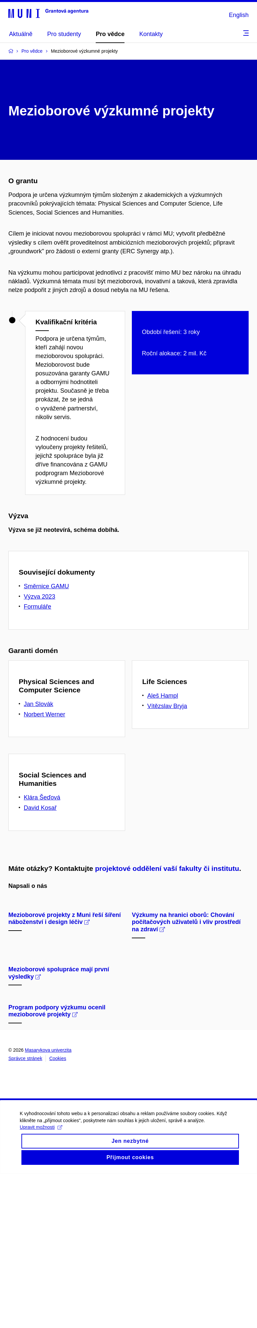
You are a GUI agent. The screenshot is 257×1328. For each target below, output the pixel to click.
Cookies (57, 1213)
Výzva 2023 (39, 596)
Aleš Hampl (162, 695)
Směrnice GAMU (46, 586)
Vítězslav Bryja (167, 706)
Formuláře (37, 606)
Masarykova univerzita (48, 1204)
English (239, 15)
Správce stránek (25, 1213)
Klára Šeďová (42, 797)
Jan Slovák (38, 704)
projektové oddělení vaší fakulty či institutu (167, 868)
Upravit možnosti (41, 1288)
